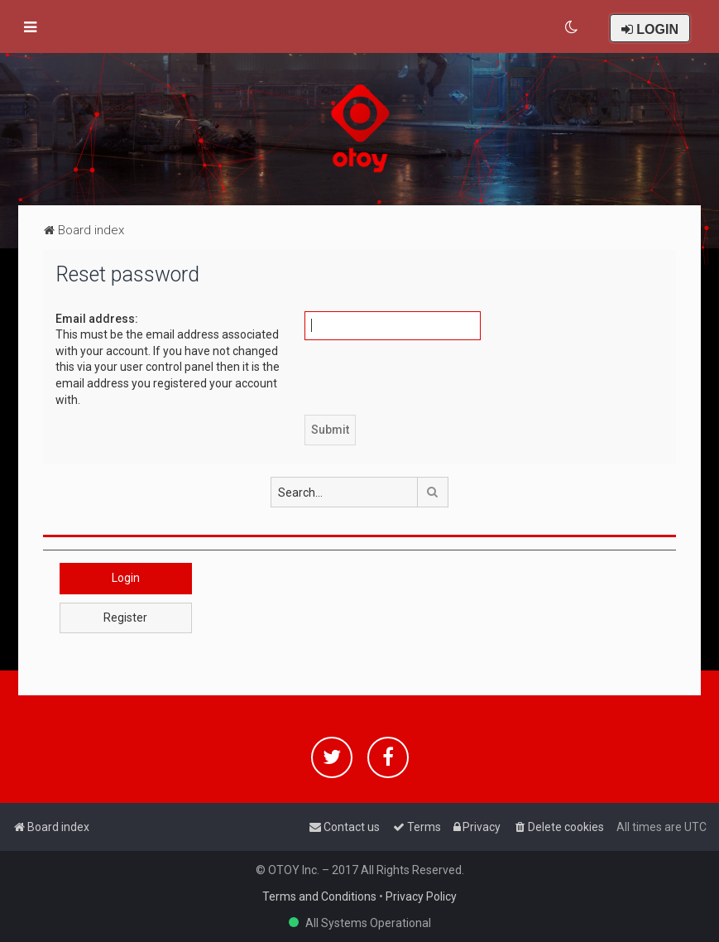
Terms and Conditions (319, 896)
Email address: (96, 318)
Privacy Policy (421, 896)
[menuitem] (572, 27)
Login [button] (126, 577)
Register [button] (125, 617)
